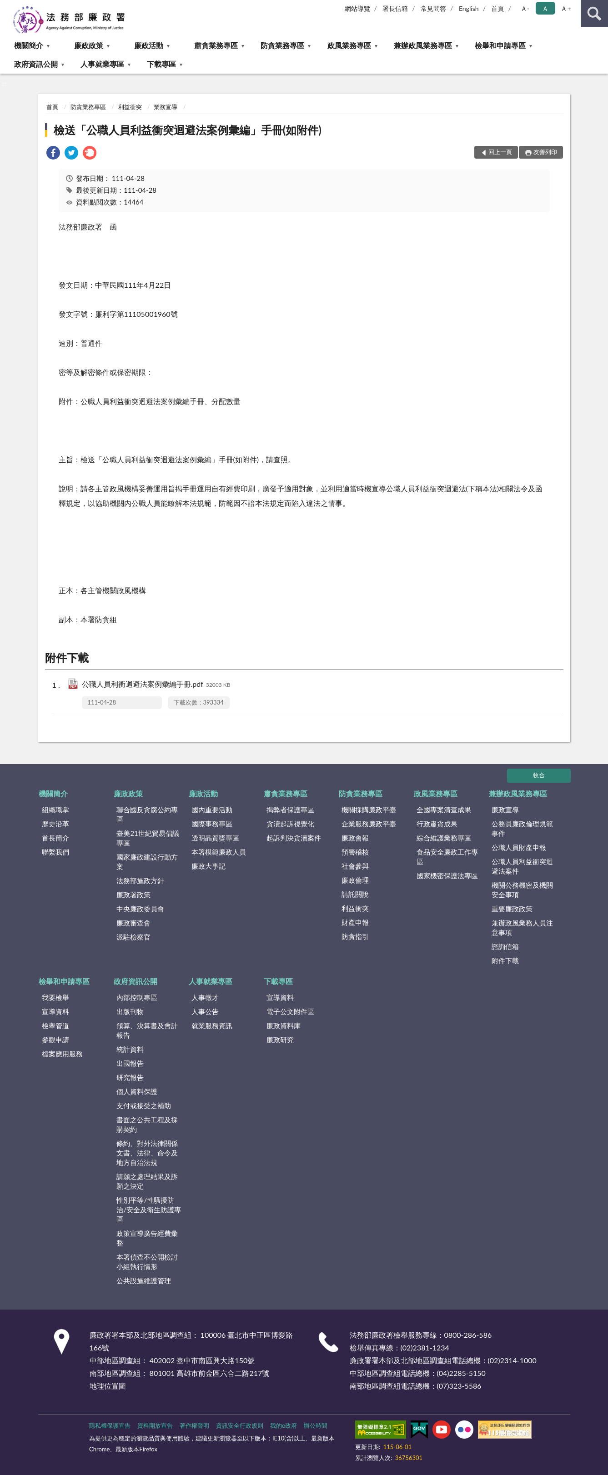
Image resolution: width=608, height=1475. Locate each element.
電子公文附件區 (290, 1011)
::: (7, 6)
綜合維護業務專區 (444, 838)
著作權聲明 (194, 1425)
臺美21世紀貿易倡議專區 (147, 838)
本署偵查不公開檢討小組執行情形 (147, 1261)
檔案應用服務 (62, 1054)
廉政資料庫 (283, 1025)
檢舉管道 (55, 1025)
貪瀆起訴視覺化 (290, 824)
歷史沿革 (55, 824)
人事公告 (205, 1011)
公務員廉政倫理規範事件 (522, 828)
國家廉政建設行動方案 (147, 861)
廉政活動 (148, 45)
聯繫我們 (55, 852)
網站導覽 (357, 8)
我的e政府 (283, 1425)
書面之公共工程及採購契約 (147, 1124)
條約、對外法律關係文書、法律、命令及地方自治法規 (147, 1152)
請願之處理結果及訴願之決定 (147, 1181)
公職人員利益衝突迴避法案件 (522, 866)
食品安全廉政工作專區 (447, 856)
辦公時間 (315, 1425)
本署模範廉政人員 (218, 852)
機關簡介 (28, 45)
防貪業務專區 (282, 45)
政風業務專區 (349, 45)
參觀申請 (55, 1039)
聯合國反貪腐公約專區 (147, 814)
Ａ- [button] (525, 8)
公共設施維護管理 (143, 1280)
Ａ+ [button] (566, 8)
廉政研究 (280, 1039)
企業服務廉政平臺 (369, 824)
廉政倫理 (355, 880)
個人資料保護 (136, 1091)
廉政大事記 (208, 866)
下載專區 (161, 64)
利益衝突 (130, 106)
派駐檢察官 (133, 937)
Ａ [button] (545, 8)
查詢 (594, 13)
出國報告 (130, 1063)
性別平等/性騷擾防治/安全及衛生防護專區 (148, 1209)
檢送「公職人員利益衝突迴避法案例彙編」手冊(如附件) (188, 129)
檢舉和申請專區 (500, 45)
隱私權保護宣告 (110, 1425)
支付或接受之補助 (143, 1105)
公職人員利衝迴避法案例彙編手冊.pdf (156, 685)
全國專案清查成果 (444, 809)
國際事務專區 (211, 824)
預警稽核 (355, 852)
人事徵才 (205, 997)
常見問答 (433, 8)
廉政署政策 (133, 894)
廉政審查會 (133, 923)
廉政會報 (355, 838)
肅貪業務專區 (216, 45)
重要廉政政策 (512, 909)
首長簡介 (55, 838)
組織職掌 (55, 809)
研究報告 (130, 1077)
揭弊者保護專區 (290, 809)
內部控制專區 (136, 997)
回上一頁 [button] (500, 151)
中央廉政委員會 (140, 909)
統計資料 (130, 1049)
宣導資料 (55, 1011)
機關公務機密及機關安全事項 (522, 890)
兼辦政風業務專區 (423, 45)
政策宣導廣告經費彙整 (147, 1238)
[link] (53, 154)
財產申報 (355, 922)
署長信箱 (395, 8)
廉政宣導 (505, 809)
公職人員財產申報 (519, 847)
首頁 (497, 8)
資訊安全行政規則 (239, 1425)
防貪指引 (355, 936)
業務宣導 (165, 106)
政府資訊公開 (36, 64)
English (469, 8)
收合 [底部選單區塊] (539, 775)
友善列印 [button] (545, 151)
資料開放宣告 (155, 1425)
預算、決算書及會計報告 (147, 1030)
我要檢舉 (55, 997)
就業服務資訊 (211, 1025)
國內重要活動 (211, 809)
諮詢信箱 (505, 946)
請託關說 (355, 894)
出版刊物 (130, 1011)
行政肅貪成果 (437, 824)
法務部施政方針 (140, 880)
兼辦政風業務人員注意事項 (522, 927)
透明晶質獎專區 (215, 838)
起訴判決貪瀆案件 (293, 838)
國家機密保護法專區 (447, 875)
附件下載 (505, 960)
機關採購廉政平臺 (369, 809)
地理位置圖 (108, 1385)
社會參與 (355, 866)
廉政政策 (88, 45)
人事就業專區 (102, 64)
